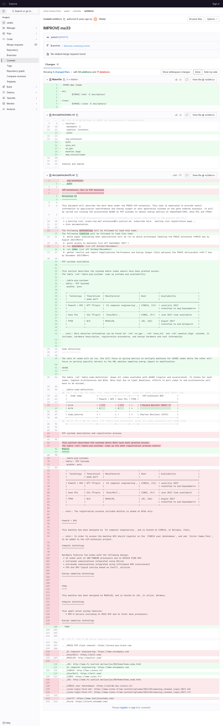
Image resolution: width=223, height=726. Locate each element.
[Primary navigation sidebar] (3, 11)
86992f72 (63, 37)
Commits (77, 11)
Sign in (216, 3)
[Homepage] (4, 3)
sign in (134, 707)
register (124, 707)
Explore (13, 3)
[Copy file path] (64, 79)
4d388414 (89, 11)
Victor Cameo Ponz (52, 11)
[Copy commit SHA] (64, 19)
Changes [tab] (52, 64)
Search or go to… (22, 11)
